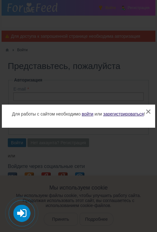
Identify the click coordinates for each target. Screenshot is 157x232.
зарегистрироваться (123, 113)
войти (87, 113)
